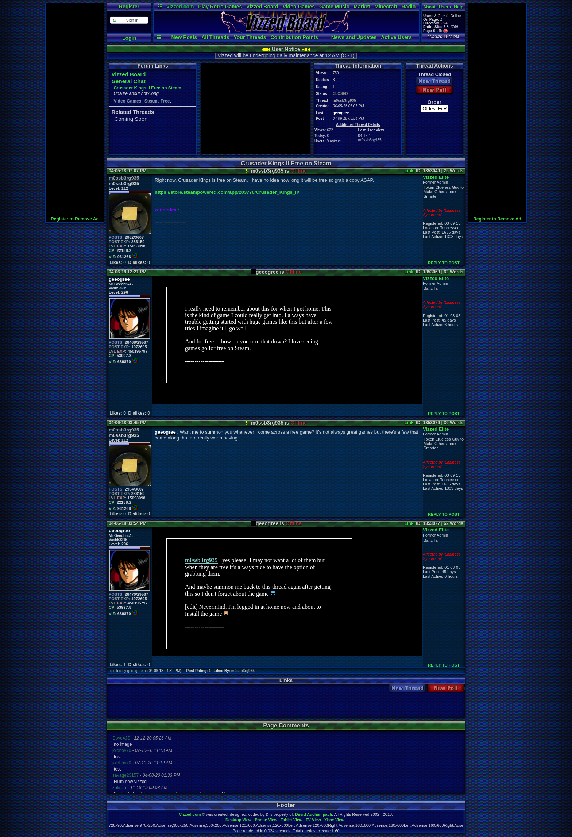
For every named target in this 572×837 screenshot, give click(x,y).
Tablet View (291, 820)
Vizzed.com (180, 6)
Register (129, 6)
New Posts (184, 37)
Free (165, 101)
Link (409, 170)
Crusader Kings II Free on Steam (147, 88)
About (429, 6)
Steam (151, 101)
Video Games (299, 6)
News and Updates (353, 37)
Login (129, 38)
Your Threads (249, 37)
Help (458, 6)
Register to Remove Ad (75, 219)
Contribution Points (294, 37)
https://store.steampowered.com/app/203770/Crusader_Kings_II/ (227, 192)
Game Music (334, 6)
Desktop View (238, 820)
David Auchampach (313, 814)
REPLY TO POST (444, 263)
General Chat (128, 81)
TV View (313, 820)
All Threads (215, 37)
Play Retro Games (220, 6)
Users (445, 6)
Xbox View (334, 820)
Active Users (396, 37)
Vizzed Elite (436, 177)
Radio (409, 6)
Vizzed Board (262, 6)
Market (361, 6)
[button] (129, 20)
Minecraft (385, 6)
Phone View (266, 820)
